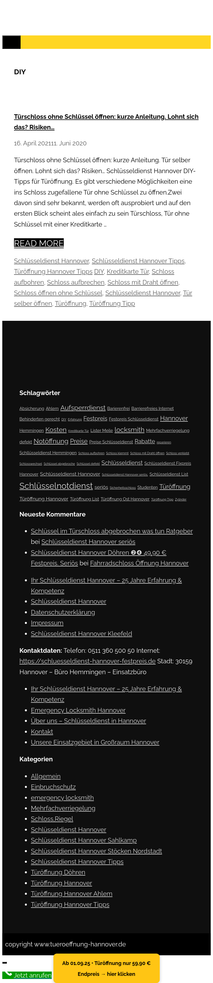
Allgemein (46, 776)
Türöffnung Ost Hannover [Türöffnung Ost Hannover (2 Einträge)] (125, 498)
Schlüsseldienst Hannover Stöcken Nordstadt (96, 851)
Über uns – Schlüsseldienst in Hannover (88, 720)
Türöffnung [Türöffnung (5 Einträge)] (174, 486)
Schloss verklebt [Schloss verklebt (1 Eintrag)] (177, 453)
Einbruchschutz (53, 786)
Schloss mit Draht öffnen (143, 282)
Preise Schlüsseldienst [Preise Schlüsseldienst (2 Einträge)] (111, 441)
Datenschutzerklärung (63, 612)
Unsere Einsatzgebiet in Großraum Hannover (95, 742)
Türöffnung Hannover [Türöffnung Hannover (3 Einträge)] (43, 499)
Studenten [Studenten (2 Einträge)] (148, 487)
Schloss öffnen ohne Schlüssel (58, 293)
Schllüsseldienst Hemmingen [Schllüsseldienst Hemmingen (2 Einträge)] (48, 452)
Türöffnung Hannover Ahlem (71, 893)
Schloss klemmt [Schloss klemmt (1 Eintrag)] (117, 453)
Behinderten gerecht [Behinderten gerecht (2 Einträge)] (39, 419)
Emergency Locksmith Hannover (78, 710)
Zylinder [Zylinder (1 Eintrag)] (180, 499)
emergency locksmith (62, 797)
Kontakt (42, 731)
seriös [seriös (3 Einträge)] (101, 487)
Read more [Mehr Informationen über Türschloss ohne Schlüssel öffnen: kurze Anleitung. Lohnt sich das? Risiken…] (39, 243)
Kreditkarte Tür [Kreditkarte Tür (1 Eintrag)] (78, 431)
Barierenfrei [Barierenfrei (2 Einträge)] (118, 408)
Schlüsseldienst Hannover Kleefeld (81, 633)
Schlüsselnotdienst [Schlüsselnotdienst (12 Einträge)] (56, 486)
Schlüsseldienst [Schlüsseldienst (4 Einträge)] (122, 462)
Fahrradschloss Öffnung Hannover (139, 563)
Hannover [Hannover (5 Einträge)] (174, 418)
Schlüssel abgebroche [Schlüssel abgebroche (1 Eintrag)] (59, 463)
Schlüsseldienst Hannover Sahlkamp (84, 840)
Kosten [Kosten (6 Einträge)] (56, 429)
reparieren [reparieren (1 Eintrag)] (164, 442)
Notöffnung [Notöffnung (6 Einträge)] (51, 441)
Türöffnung (70, 303)
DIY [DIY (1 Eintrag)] (63, 419)
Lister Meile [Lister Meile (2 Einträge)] (101, 430)
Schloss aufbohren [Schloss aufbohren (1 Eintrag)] (91, 453)
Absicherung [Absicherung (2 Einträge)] (31, 408)
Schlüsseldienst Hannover (51, 261)
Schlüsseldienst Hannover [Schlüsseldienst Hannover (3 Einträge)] (70, 474)
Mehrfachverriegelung (63, 808)
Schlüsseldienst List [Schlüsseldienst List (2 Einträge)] (169, 474)
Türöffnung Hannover (61, 883)
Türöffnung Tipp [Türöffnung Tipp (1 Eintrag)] (162, 499)
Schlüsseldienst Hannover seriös (88, 541)
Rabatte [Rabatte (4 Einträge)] (145, 441)
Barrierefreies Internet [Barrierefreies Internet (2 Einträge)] (153, 408)
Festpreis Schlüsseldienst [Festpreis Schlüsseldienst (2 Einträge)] (133, 419)
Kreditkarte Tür (128, 271)
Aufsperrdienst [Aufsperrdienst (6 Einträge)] (82, 407)
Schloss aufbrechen (75, 282)
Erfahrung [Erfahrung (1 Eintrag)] (75, 419)
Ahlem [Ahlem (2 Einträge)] (52, 408)
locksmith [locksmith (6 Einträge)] (130, 429)
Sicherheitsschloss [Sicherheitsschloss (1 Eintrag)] (123, 487)
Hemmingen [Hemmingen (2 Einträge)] (31, 430)
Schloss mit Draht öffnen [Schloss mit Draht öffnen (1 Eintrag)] (147, 453)
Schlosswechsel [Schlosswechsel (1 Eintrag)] (30, 463)
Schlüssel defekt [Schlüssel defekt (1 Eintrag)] (88, 463)
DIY (99, 271)
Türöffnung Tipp (112, 303)
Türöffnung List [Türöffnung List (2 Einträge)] (84, 498)
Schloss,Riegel (52, 818)
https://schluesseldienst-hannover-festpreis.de (87, 661)
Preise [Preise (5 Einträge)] (79, 441)
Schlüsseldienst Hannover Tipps (138, 261)
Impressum (47, 622)
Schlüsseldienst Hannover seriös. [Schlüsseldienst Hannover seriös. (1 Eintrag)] (125, 474)
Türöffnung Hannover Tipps (53, 271)
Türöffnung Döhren (58, 872)
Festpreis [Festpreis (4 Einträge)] (95, 418)
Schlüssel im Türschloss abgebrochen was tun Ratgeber (112, 531)
